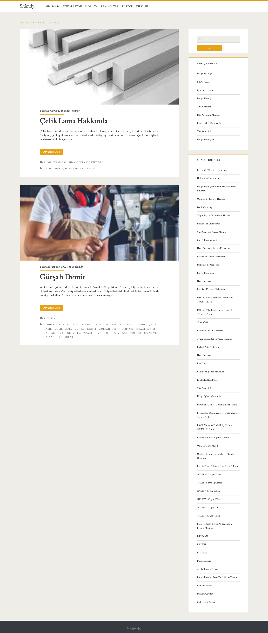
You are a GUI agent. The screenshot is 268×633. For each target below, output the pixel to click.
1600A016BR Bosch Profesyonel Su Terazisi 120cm (215, 299)
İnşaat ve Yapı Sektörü (86, 162)
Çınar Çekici (203, 322)
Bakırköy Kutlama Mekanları (211, 256)
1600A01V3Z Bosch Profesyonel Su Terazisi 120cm (215, 312)
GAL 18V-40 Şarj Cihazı (208, 491)
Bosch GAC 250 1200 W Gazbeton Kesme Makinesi (214, 526)
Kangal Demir (54, 333)
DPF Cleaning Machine (208, 115)
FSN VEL (201, 544)
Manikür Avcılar (205, 593)
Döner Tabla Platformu (208, 223)
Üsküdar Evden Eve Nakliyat (211, 199)
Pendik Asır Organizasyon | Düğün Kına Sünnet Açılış (217, 415)
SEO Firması (203, 82)
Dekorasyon (72, 6)
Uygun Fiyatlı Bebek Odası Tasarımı (214, 339)
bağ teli (118, 324)
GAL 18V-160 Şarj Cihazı (209, 499)
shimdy (76, 110)
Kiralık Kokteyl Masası (208, 380)
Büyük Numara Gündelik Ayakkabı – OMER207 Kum (214, 427)
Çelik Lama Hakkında (99, 66)
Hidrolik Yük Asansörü (208, 178)
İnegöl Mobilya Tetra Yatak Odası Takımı (217, 577)
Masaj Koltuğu (204, 561)
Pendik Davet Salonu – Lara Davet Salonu (217, 466)
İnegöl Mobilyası (205, 139)
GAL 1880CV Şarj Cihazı (209, 507)
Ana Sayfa (52, 6)
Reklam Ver (109, 6)
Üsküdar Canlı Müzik (207, 445)
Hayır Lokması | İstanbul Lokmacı (213, 248)
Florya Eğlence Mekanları (209, 396)
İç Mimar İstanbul (206, 90)
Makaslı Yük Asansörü (208, 264)
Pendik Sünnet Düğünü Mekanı (213, 437)
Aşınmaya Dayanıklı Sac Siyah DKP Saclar (76, 324)
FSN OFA (202, 552)
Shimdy (27, 6)
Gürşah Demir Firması (116, 329)
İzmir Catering (204, 207)
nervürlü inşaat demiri (85, 333)
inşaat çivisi (145, 329)
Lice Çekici (202, 363)
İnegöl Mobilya (204, 73)
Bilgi (47, 162)
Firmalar (60, 162)
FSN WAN (202, 536)
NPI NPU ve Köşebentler (124, 333)
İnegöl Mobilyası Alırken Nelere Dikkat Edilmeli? (216, 188)
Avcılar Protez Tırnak (207, 569)
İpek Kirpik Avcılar (206, 602)
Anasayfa (28, 22)
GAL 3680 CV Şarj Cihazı (209, 474)
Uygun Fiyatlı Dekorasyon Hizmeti (214, 215)
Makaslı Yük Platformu (208, 347)
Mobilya (91, 6)
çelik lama (52, 168)
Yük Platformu (204, 106)
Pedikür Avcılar (204, 585)
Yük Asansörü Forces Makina (211, 232)
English (142, 6)
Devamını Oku (53, 152)
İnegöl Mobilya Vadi (207, 240)
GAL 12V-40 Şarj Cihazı (208, 515)
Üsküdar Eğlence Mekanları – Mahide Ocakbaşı (215, 456)
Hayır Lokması (204, 281)
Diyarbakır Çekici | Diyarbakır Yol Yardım (217, 404)
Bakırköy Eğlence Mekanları (211, 371)
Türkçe (127, 6)
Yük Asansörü (204, 131)
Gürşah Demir (99, 223)
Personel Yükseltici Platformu (212, 170)
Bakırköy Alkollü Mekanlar (210, 330)
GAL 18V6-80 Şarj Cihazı (209, 482)
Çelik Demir (136, 324)
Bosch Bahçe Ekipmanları (209, 123)
